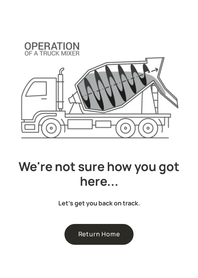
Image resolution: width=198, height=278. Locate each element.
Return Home (99, 234)
